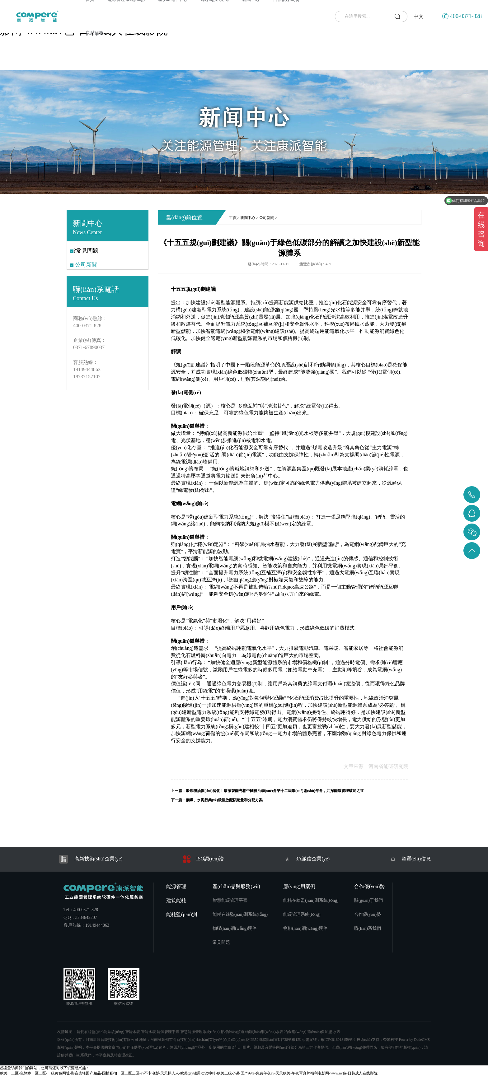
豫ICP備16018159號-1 (338, 1039)
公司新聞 (266, 218)
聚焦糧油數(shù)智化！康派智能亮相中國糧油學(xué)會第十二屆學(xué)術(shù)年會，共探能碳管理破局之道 (275, 791)
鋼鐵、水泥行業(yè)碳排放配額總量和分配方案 (224, 800)
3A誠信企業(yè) (307, 859)
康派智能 (94, 32)
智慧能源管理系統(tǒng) (199, 1032)
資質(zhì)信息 (410, 859)
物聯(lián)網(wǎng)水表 (264, 1032)
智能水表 (132, 1032)
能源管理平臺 (168, 1032)
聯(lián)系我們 (367, 928)
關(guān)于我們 (368, 900)
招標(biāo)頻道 (233, 1032)
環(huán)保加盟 (319, 1032)
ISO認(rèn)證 (203, 859)
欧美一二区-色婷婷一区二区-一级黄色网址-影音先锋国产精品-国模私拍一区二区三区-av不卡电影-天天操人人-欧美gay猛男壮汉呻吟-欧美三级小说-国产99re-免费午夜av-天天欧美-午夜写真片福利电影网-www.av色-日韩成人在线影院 (189, 1073)
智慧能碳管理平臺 (230, 900)
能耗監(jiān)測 (181, 914)
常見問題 (221, 942)
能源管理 (176, 886)
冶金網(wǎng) (295, 1032)
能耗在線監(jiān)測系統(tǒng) (240, 914)
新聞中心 (247, 218)
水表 (336, 1032)
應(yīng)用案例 (299, 886)
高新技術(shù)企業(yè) (90, 859)
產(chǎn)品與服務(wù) (236, 886)
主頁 (233, 218)
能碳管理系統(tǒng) (301, 914)
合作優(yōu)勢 (369, 886)
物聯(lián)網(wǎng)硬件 (235, 928)
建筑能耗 (176, 900)
